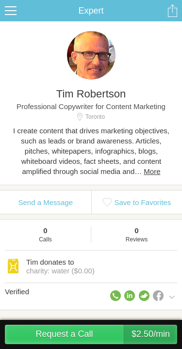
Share (172, 10)
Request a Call (106, 334)
